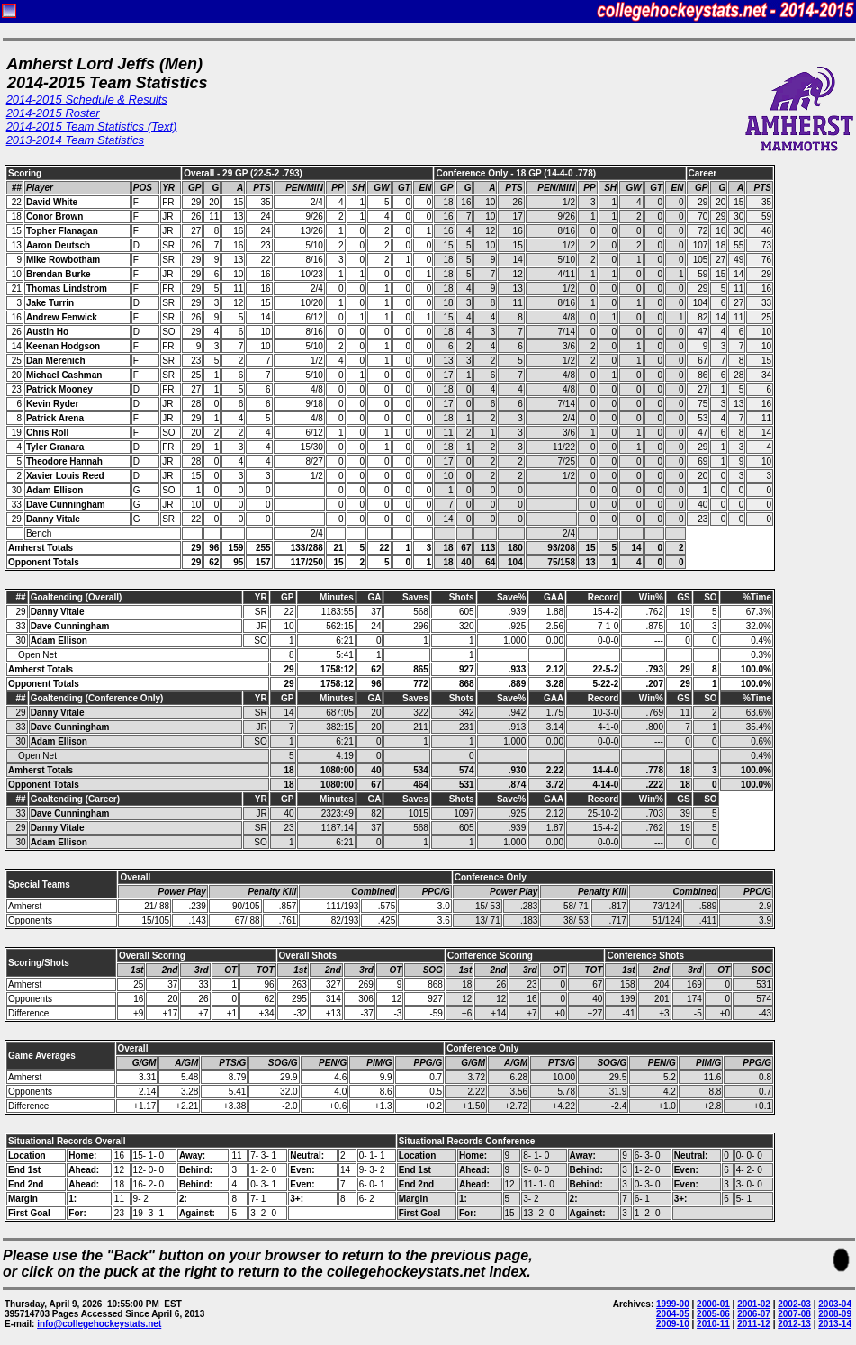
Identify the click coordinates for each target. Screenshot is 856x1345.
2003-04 (834, 1304)
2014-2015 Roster (53, 113)
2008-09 (834, 1314)
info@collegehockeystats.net (99, 1324)
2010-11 (713, 1324)
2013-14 (834, 1324)
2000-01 (713, 1304)
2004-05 (672, 1314)
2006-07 (753, 1314)
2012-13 (794, 1324)
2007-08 (794, 1314)
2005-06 (713, 1314)
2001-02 (753, 1304)
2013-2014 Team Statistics (75, 140)
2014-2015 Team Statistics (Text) (91, 126)
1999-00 (672, 1304)
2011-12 (753, 1324)
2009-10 (672, 1324)
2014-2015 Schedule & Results (86, 99)
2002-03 (794, 1304)
